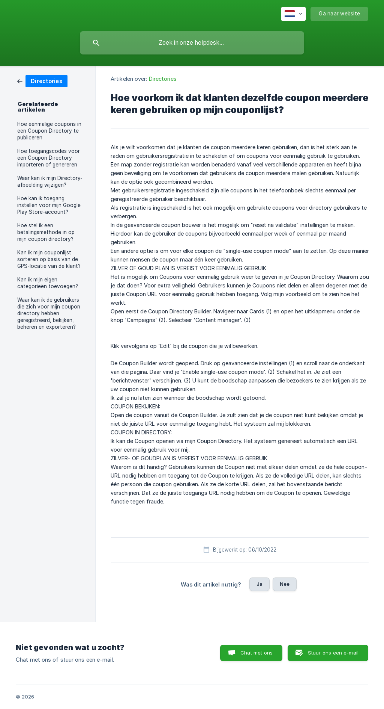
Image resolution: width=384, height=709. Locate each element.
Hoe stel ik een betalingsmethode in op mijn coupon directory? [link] (46, 232)
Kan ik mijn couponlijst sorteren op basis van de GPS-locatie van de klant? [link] (49, 259)
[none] (293, 14)
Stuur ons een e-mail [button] (333, 653)
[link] (42, 80)
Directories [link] (163, 79)
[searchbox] (192, 42)
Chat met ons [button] (256, 653)
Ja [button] (259, 584)
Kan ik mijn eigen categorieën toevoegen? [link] (47, 283)
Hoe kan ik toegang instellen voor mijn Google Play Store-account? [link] (49, 205)
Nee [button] (285, 584)
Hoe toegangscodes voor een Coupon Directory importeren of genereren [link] (48, 158)
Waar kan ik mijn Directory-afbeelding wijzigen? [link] (49, 181)
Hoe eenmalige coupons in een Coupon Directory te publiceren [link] (49, 131)
